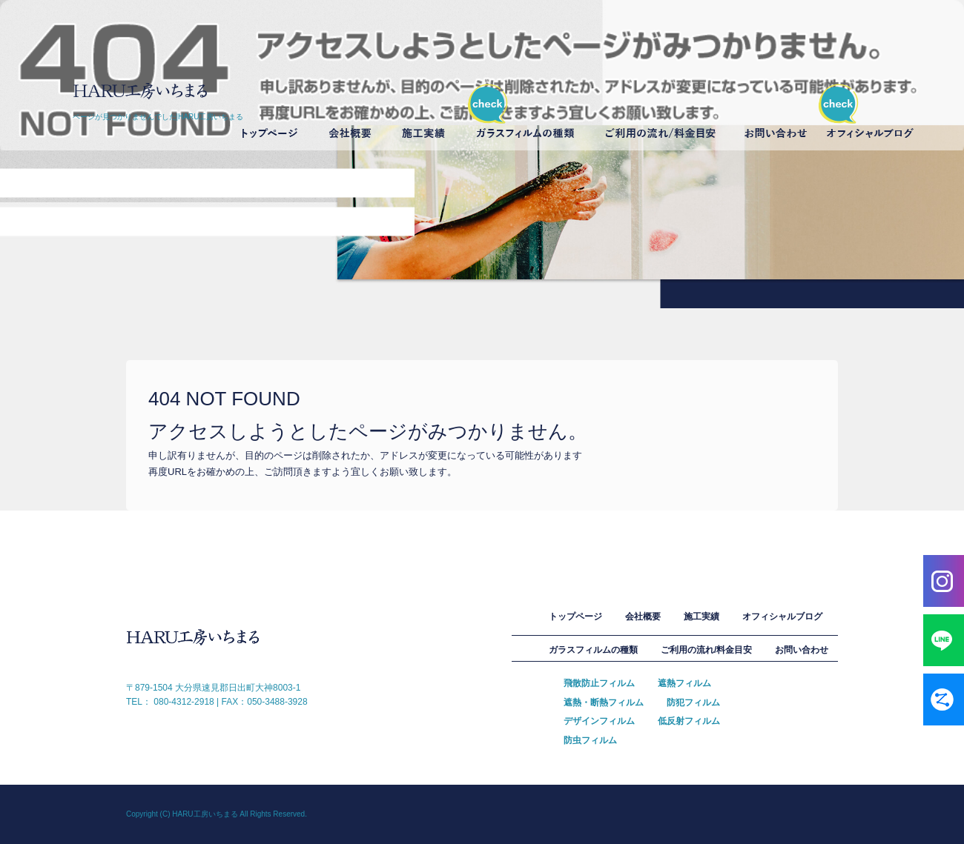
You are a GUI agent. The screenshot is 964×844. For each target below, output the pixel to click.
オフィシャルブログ (870, 117)
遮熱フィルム (684, 683)
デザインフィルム (599, 721)
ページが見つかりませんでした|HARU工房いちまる (158, 117)
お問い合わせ (777, 117)
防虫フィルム (590, 740)
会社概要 (353, 117)
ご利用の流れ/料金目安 (662, 117)
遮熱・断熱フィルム (604, 702)
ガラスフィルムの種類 (525, 117)
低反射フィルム (689, 721)
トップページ (268, 117)
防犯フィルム (693, 702)
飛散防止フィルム (599, 683)
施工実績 (424, 117)
